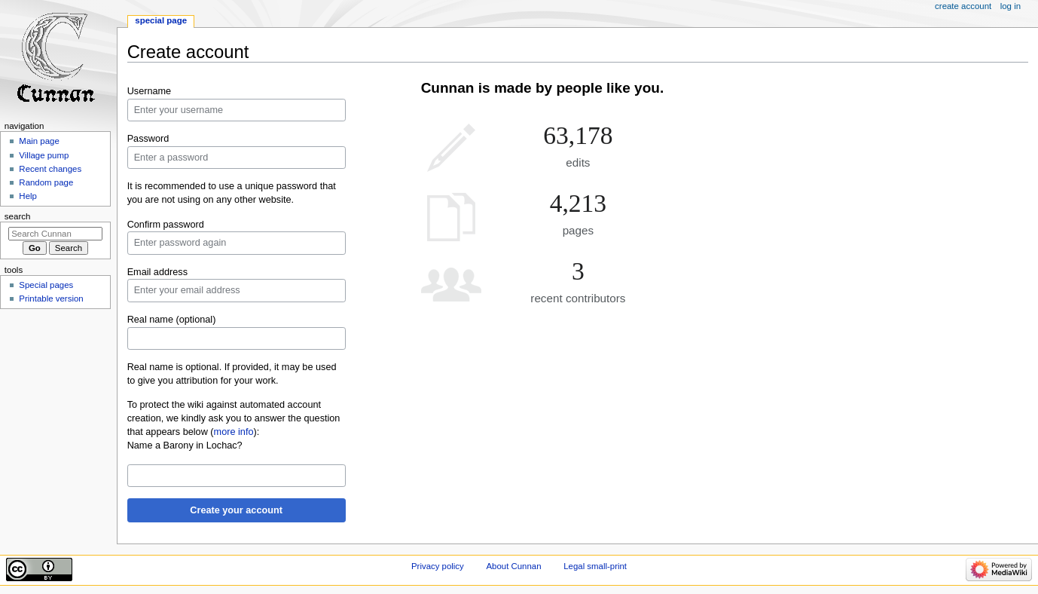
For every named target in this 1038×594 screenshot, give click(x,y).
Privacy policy (437, 566)
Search (18, 216)
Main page (39, 140)
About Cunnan (513, 566)
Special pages (46, 284)
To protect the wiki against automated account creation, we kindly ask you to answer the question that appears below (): (233, 418)
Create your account (236, 510)
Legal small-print (595, 566)
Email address (157, 272)
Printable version (51, 298)
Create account (963, 6)
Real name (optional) (171, 319)
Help (28, 196)
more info (234, 432)
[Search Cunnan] (55, 233)
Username (149, 91)
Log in (1010, 6)
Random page (46, 182)
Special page (161, 20)
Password (148, 138)
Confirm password (165, 224)
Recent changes (50, 168)
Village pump (44, 155)
